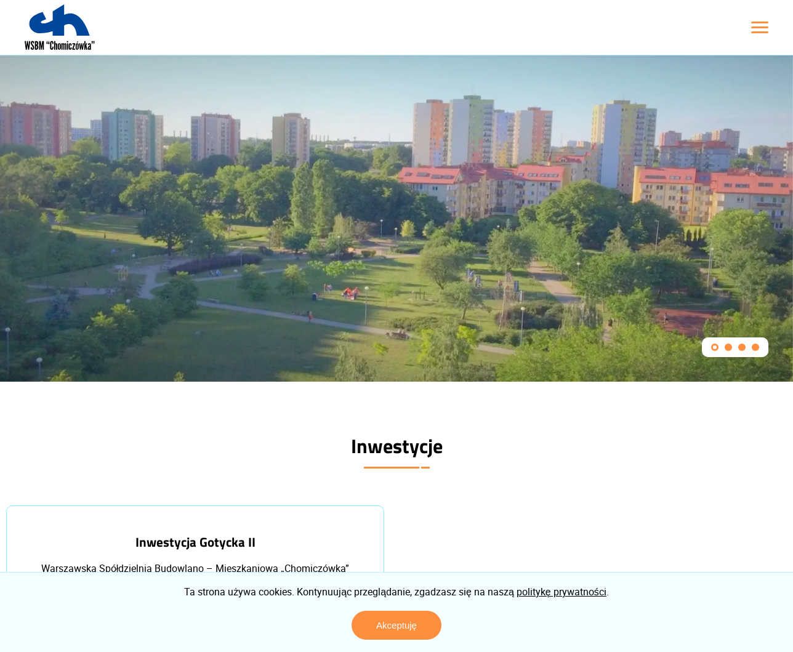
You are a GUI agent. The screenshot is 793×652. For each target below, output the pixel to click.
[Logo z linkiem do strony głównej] (60, 27)
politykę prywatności (561, 591)
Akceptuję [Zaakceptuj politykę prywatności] (396, 625)
